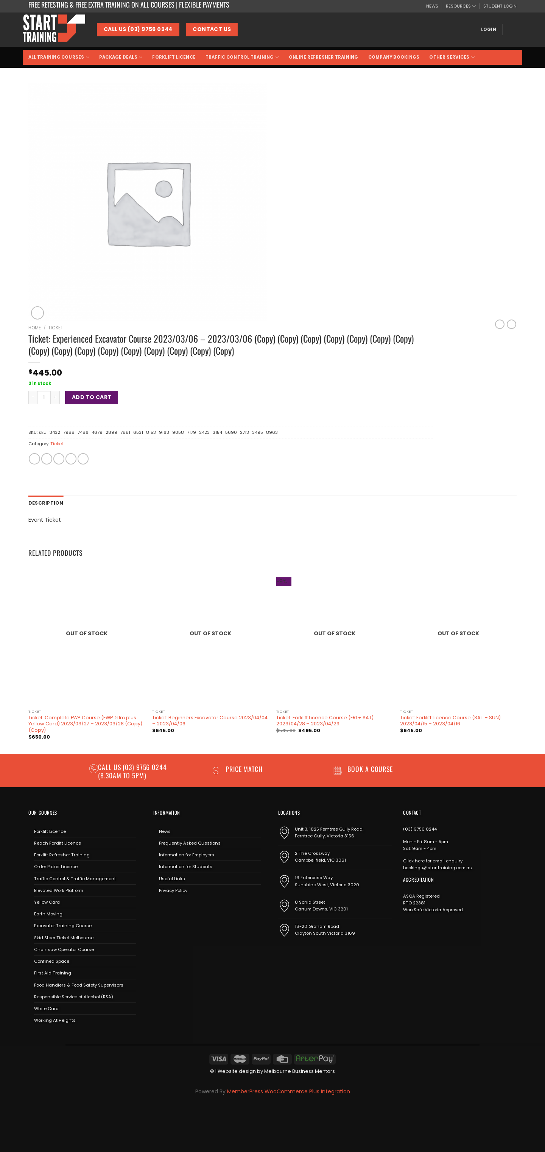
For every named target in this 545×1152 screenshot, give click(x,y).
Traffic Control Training (242, 57)
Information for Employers (186, 854)
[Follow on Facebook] (158, 908)
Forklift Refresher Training (62, 854)
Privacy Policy (173, 890)
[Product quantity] (44, 397)
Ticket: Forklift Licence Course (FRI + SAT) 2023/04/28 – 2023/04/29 (325, 720)
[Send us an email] (180, 908)
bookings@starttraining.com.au (437, 867)
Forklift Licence (174, 57)
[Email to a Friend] (58, 459)
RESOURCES (461, 6)
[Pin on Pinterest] (70, 459)
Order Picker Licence (56, 866)
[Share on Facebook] (34, 459)
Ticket (55, 327)
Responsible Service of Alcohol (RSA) (73, 996)
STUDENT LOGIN (500, 6)
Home (34, 327)
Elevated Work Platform (58, 890)
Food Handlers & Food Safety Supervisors (78, 984)
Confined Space (51, 961)
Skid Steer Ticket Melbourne (63, 937)
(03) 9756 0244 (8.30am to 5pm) (132, 770)
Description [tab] (44, 503)
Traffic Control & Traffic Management (75, 878)
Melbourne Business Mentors (299, 1070)
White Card (46, 1008)
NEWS (432, 6)
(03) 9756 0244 (420, 828)
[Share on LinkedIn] (83, 459)
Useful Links (172, 878)
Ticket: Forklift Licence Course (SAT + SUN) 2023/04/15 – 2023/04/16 (450, 720)
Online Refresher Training (323, 57)
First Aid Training (52, 973)
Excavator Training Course (63, 925)
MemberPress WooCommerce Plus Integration (288, 1090)
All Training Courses (58, 57)
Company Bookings (394, 57)
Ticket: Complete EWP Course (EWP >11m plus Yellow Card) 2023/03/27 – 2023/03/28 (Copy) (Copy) (85, 723)
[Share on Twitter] (46, 459)
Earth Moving (48, 913)
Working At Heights (55, 1020)
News (165, 831)
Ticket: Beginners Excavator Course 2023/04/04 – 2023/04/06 (210, 720)
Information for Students (185, 866)
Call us (110, 767)
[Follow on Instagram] (169, 908)
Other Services (452, 57)
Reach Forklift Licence (57, 843)
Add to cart (92, 397)
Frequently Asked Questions (190, 843)
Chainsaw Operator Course (64, 949)
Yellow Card (47, 902)
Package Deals (120, 57)
